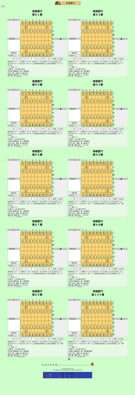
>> (43, 59)
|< (14, 59)
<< (20, 59)
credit (60, 59)
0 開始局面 (13, 39)
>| (49, 59)
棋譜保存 (13, 53)
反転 (54, 59)
